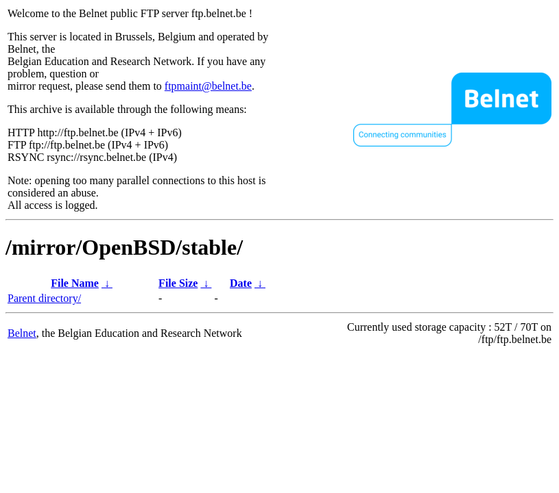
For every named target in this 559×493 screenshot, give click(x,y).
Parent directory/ (44, 298)
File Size (178, 283)
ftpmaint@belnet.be (208, 86)
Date (241, 283)
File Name (75, 283)
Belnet (22, 333)
